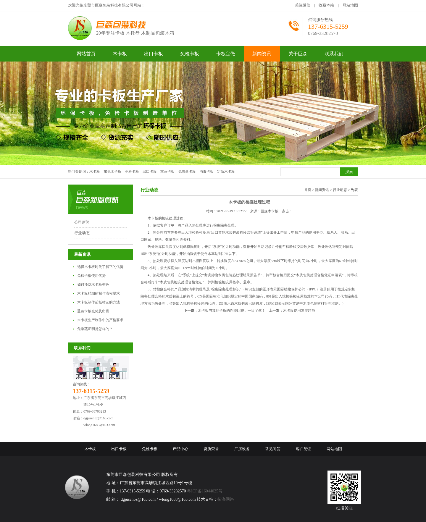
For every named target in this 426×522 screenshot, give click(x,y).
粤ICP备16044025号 (204, 491)
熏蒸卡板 (167, 171)
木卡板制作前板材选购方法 (98, 302)
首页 (307, 190)
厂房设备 (242, 449)
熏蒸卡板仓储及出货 (93, 311)
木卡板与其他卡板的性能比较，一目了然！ (231, 310)
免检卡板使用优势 (91, 276)
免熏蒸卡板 (187, 171)
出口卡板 (150, 171)
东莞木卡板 (112, 171)
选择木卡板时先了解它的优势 (100, 267)
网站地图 (350, 5)
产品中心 (180, 449)
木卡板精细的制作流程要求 (98, 293)
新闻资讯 (322, 190)
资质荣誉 (211, 449)
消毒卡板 (206, 171)
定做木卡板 (226, 171)
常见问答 (272, 449)
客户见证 (303, 449)
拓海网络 (225, 499)
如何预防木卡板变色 (93, 284)
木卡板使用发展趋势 (299, 310)
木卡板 (94, 171)
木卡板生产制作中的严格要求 (100, 320)
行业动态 (82, 233)
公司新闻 (82, 222)
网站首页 (86, 53)
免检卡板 (132, 171)
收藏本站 (326, 5)
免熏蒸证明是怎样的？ (95, 329)
